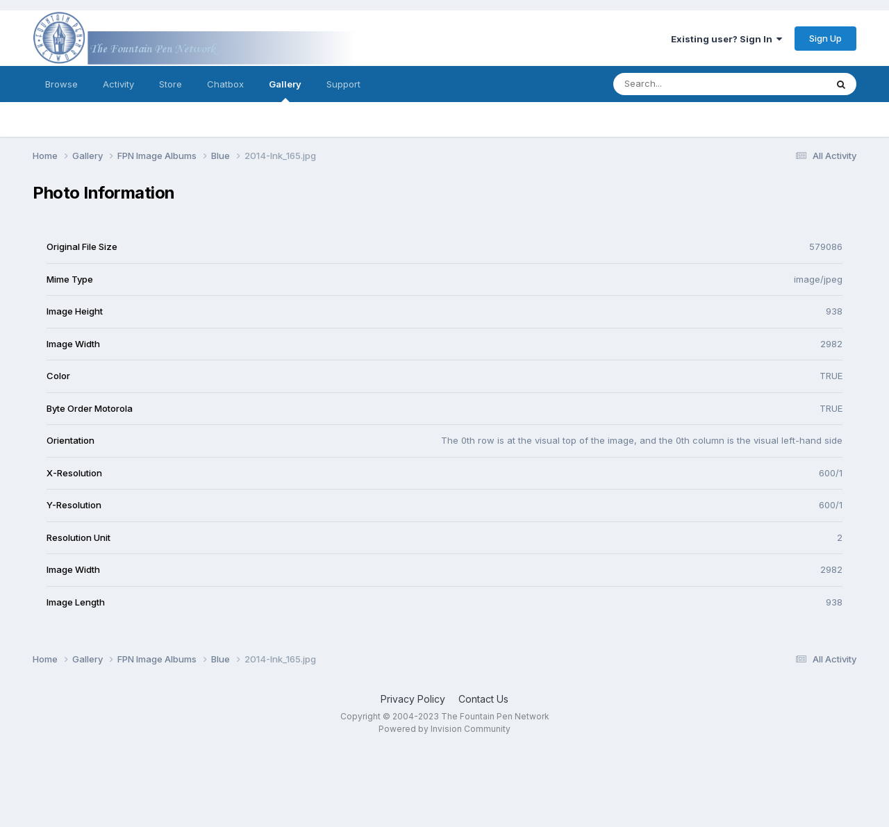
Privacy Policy (413, 699)
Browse (61, 84)
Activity (118, 84)
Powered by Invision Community (444, 729)
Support (343, 84)
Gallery (285, 90)
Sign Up (825, 38)
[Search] (681, 84)
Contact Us (483, 699)
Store (170, 84)
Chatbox (225, 84)
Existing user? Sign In (726, 38)
